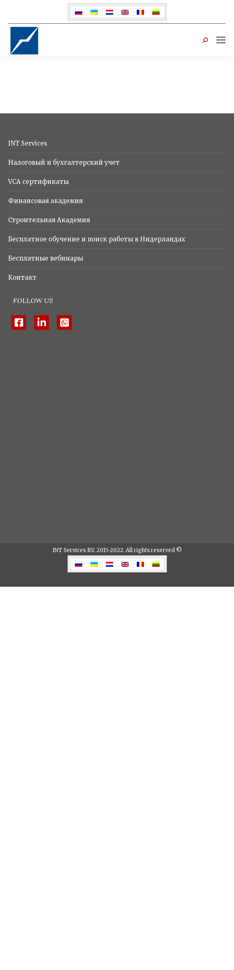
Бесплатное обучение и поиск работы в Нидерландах (96, 239)
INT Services (27, 143)
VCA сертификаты (38, 182)
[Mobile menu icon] (221, 40)
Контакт (22, 277)
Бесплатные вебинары (45, 258)
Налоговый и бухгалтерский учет (64, 162)
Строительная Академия (49, 220)
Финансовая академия (45, 201)
